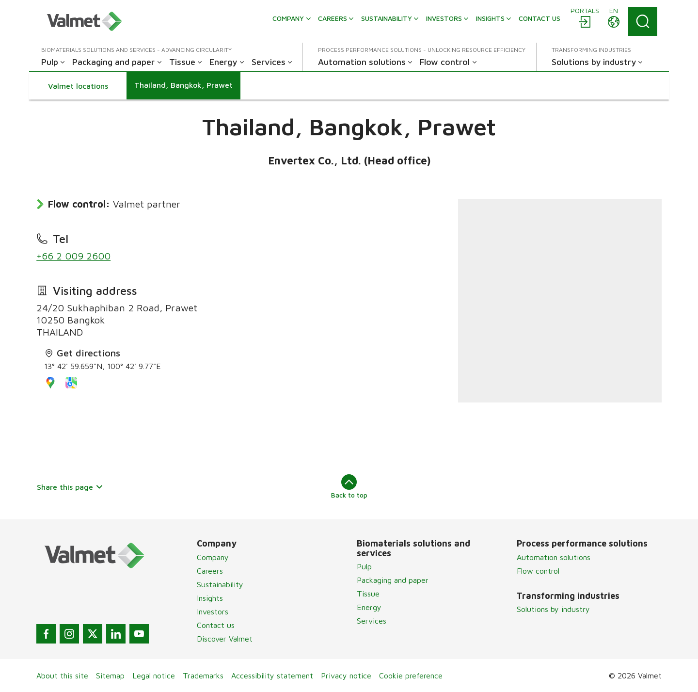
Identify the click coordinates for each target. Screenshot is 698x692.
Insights (210, 598)
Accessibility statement (272, 675)
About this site (62, 675)
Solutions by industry (553, 609)
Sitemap (110, 675)
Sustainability (220, 584)
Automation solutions (553, 557)
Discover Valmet (225, 638)
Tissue (368, 593)
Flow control (538, 570)
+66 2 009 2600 (73, 255)
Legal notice (153, 675)
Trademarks (203, 675)
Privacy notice (346, 675)
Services (371, 620)
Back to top (349, 486)
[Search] (642, 21)
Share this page (70, 487)
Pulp (364, 566)
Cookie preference (411, 675)
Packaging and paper (392, 580)
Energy (369, 607)
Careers (210, 570)
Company (213, 557)
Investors (212, 611)
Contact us (216, 625)
